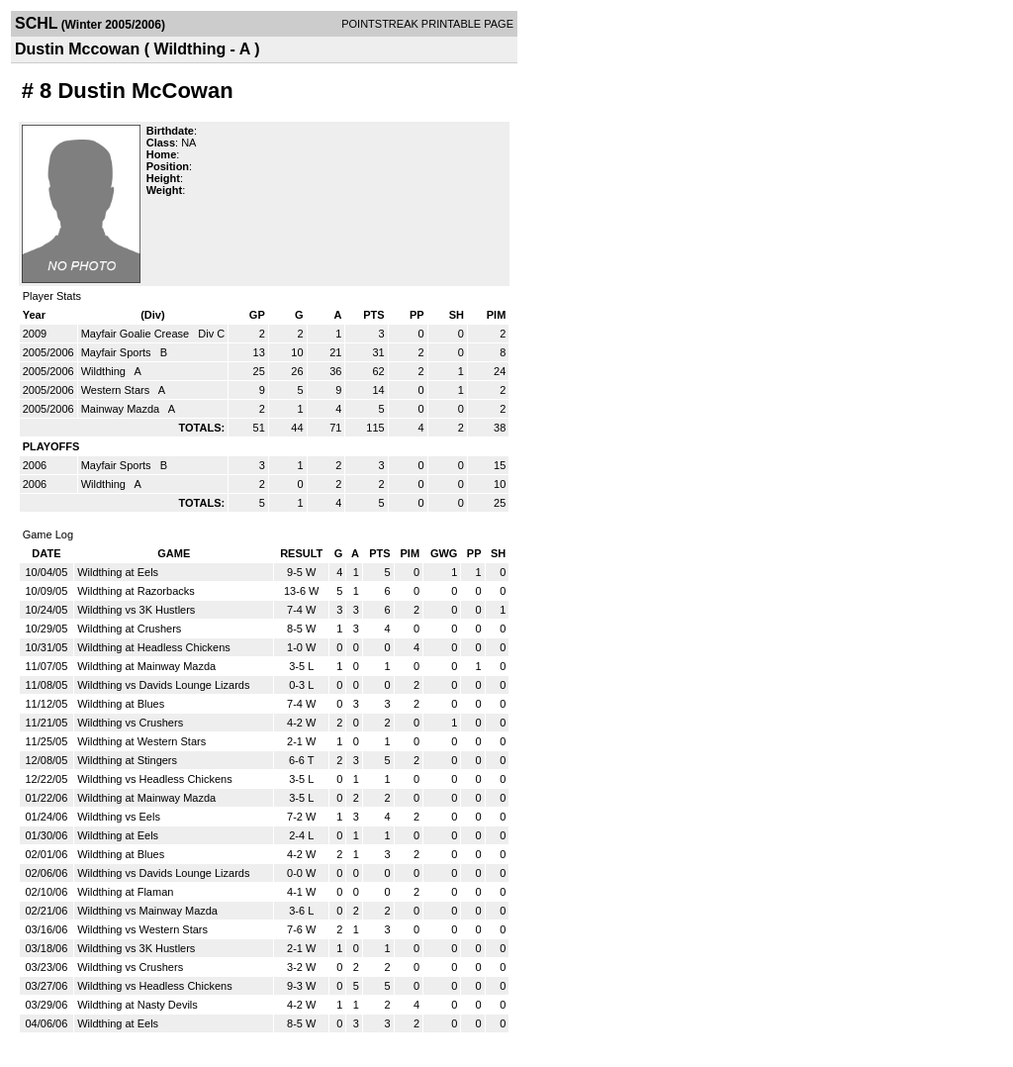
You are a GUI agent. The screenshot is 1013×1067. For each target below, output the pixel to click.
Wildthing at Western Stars (141, 741)
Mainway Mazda (122, 409)
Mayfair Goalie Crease (137, 334)
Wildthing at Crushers (129, 628)
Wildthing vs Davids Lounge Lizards (163, 685)
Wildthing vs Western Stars (142, 929)
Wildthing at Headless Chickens (153, 647)
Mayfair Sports (117, 352)
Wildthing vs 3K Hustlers (136, 610)
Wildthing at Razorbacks (136, 591)
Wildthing (105, 371)
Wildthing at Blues (120, 704)
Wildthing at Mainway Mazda (146, 666)
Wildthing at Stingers (127, 760)
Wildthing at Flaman (125, 892)
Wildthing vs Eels (118, 817)
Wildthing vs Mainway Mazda (147, 911)
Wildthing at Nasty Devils (137, 1005)
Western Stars (117, 390)
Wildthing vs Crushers (130, 722)
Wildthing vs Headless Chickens (154, 779)
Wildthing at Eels (117, 572)
